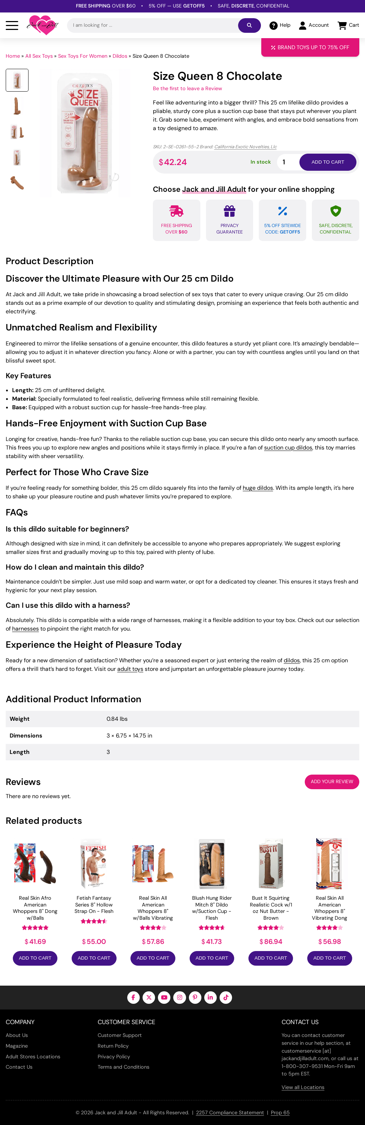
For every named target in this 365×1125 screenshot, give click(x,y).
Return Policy (113, 1046)
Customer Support (120, 1035)
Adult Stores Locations (33, 1056)
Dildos (120, 56)
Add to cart (328, 162)
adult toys (130, 669)
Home (13, 56)
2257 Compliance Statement (230, 1112)
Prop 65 (280, 1112)
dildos (292, 660)
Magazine (17, 1046)
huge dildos (258, 488)
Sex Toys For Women (82, 56)
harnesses (25, 628)
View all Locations (303, 1087)
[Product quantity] (297, 162)
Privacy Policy (114, 1056)
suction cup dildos (288, 447)
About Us (17, 1035)
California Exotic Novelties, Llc (245, 147)
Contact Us (19, 1067)
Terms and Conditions (123, 1067)
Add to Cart (35, 958)
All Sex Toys (39, 56)
